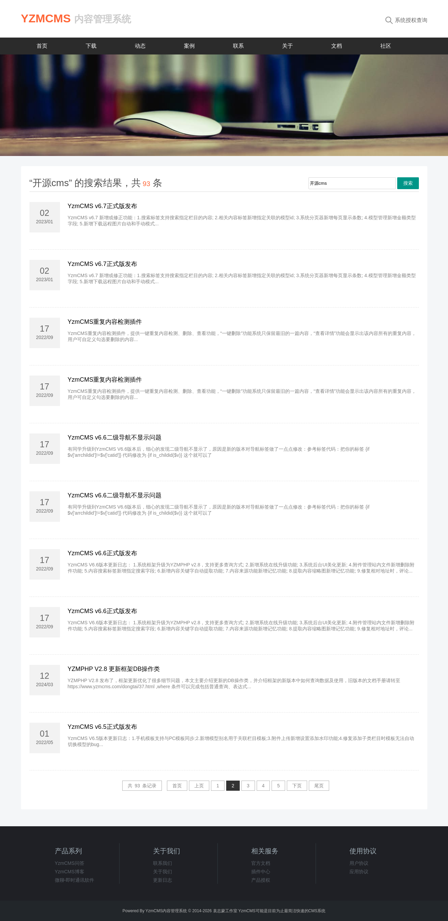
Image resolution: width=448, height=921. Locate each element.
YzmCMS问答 (69, 863)
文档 (336, 46)
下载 (91, 46)
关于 (287, 46)
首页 (42, 46)
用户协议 (358, 863)
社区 (385, 46)
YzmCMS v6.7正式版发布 (102, 206)
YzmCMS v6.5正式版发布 (102, 726)
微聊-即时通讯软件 (74, 880)
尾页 (319, 785)
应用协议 (358, 871)
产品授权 (260, 880)
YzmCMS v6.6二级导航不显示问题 (115, 437)
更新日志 (162, 880)
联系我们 (162, 863)
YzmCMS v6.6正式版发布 (102, 553)
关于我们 (162, 871)
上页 (199, 785)
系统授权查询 (406, 20)
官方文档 (260, 863)
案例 (189, 46)
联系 (238, 46)
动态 (140, 46)
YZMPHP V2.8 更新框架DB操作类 (114, 669)
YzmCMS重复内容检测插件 (105, 321)
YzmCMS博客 (69, 871)
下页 (297, 785)
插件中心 (260, 871)
